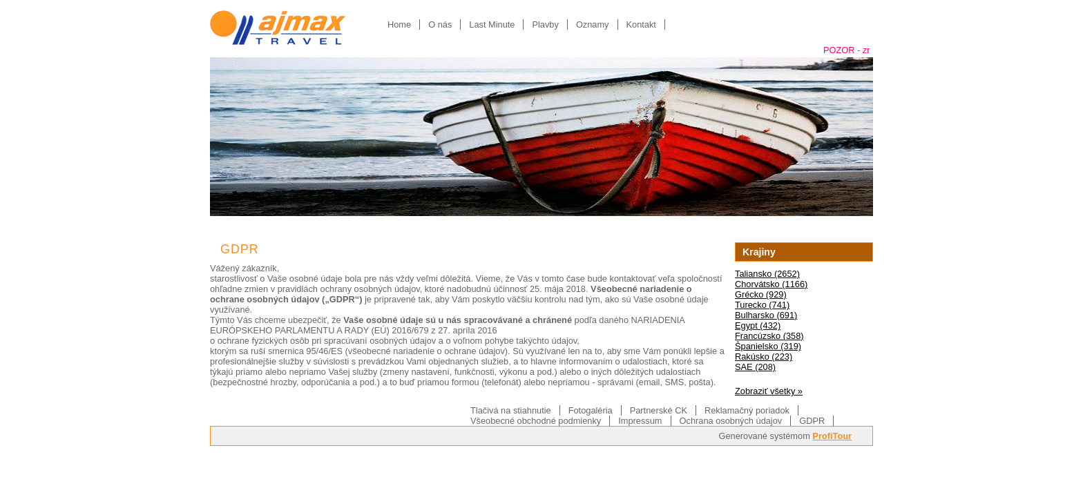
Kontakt (641, 24)
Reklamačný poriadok (747, 410)
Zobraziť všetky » (769, 391)
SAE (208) (755, 367)
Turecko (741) (762, 305)
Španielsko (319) (768, 346)
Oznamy (592, 24)
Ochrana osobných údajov (731, 421)
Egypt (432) (757, 325)
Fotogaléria (590, 410)
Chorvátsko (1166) (771, 284)
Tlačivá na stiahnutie (510, 410)
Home (399, 24)
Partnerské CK (658, 410)
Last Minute (492, 24)
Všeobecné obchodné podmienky (535, 421)
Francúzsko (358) (769, 336)
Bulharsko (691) (766, 315)
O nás (440, 24)
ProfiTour (832, 436)
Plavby (545, 24)
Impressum (640, 421)
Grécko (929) (761, 294)
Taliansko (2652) (767, 274)
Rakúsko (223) (763, 356)
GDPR (812, 421)
